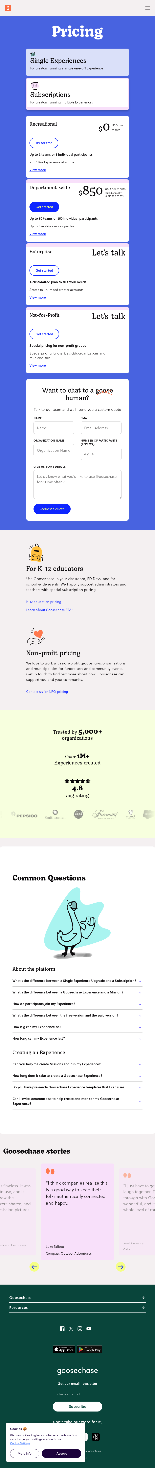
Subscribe (77, 1406)
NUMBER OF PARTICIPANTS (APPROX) (99, 442)
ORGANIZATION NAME (49, 440)
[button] (77, 981)
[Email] (101, 427)
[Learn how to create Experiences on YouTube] (88, 1328)
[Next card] (121, 1267)
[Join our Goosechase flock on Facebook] (62, 1328)
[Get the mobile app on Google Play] (89, 1349)
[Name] (54, 427)
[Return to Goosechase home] (9, 8)
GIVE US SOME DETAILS (50, 466)
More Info (24, 1454)
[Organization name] (54, 450)
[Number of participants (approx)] (101, 454)
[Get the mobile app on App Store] (64, 1349)
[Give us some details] (77, 484)
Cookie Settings (20, 1443)
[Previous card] (34, 1267)
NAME (38, 418)
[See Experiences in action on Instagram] (80, 1328)
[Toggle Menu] (147, 8)
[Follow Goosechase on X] (71, 1328)
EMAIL (85, 418)
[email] (77, 1394)
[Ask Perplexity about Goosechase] (96, 1437)
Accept (62, 1454)
